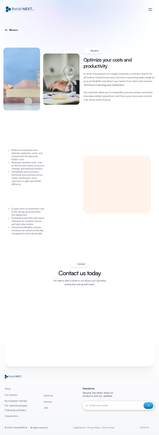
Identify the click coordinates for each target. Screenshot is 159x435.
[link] (20, 9)
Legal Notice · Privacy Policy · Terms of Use (93, 427)
